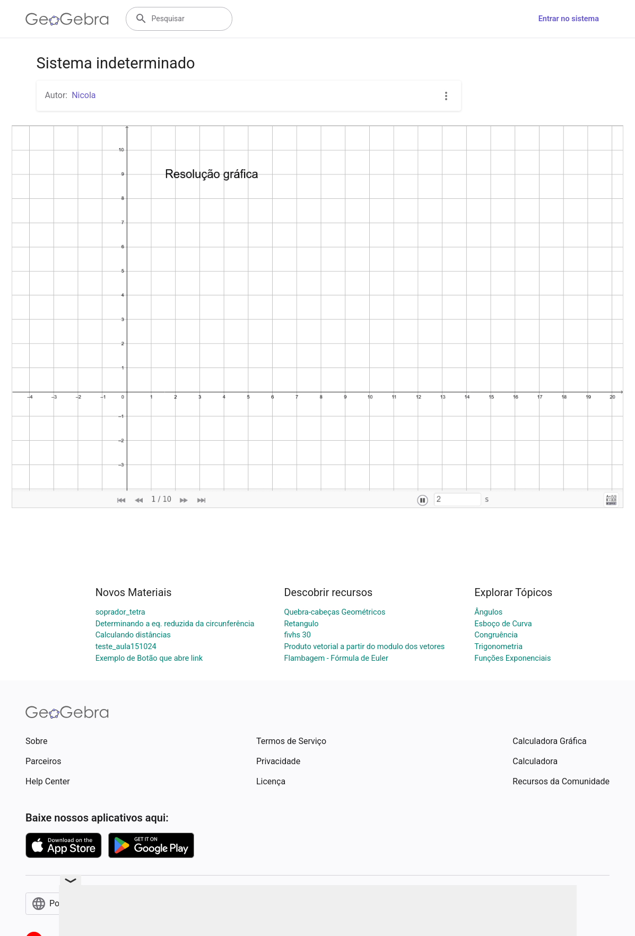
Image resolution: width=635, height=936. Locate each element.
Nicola (83, 95)
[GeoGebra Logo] (67, 19)
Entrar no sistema (568, 18)
